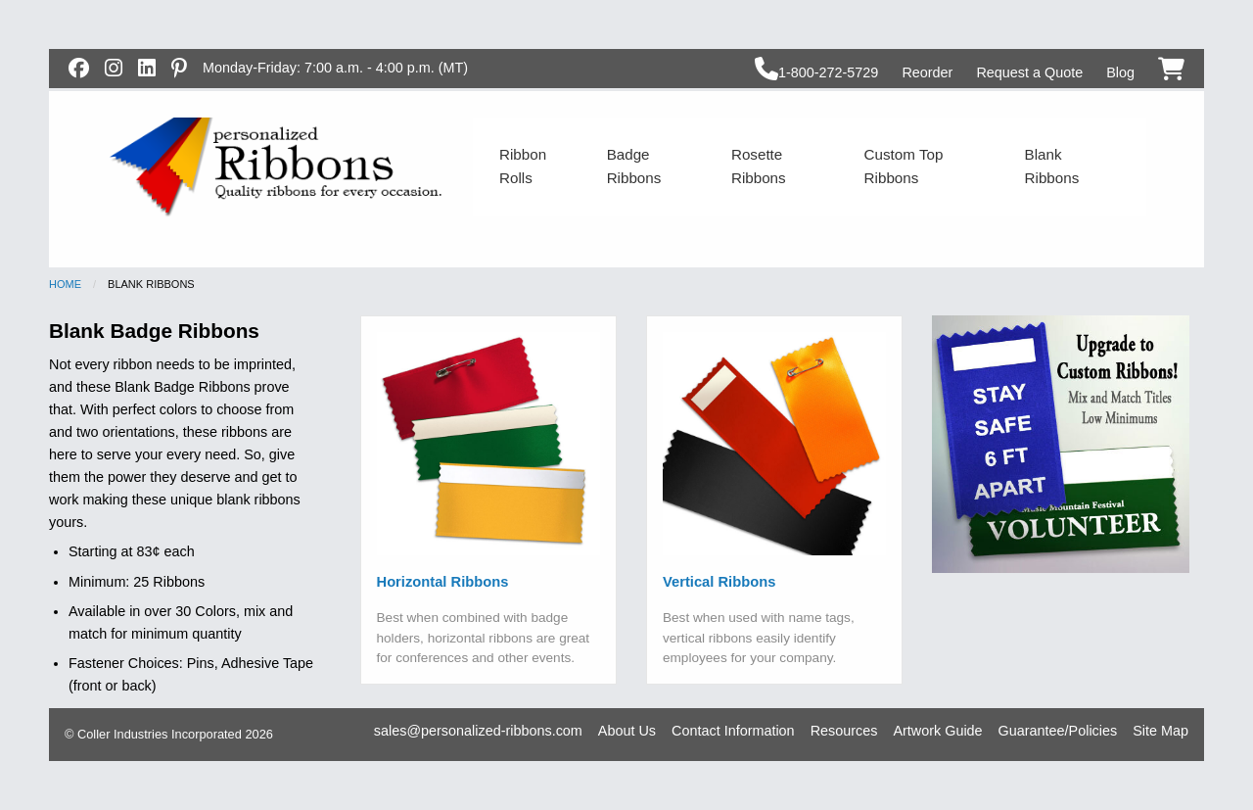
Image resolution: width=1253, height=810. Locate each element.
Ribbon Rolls (522, 166)
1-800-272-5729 (816, 72)
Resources (844, 731)
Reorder (927, 72)
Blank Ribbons (1052, 166)
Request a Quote (1029, 72)
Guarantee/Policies (1058, 731)
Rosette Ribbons (758, 166)
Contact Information (733, 731)
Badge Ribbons (634, 166)
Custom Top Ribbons (904, 166)
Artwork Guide (937, 731)
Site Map (1160, 731)
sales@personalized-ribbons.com (478, 731)
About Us (627, 731)
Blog (1120, 72)
